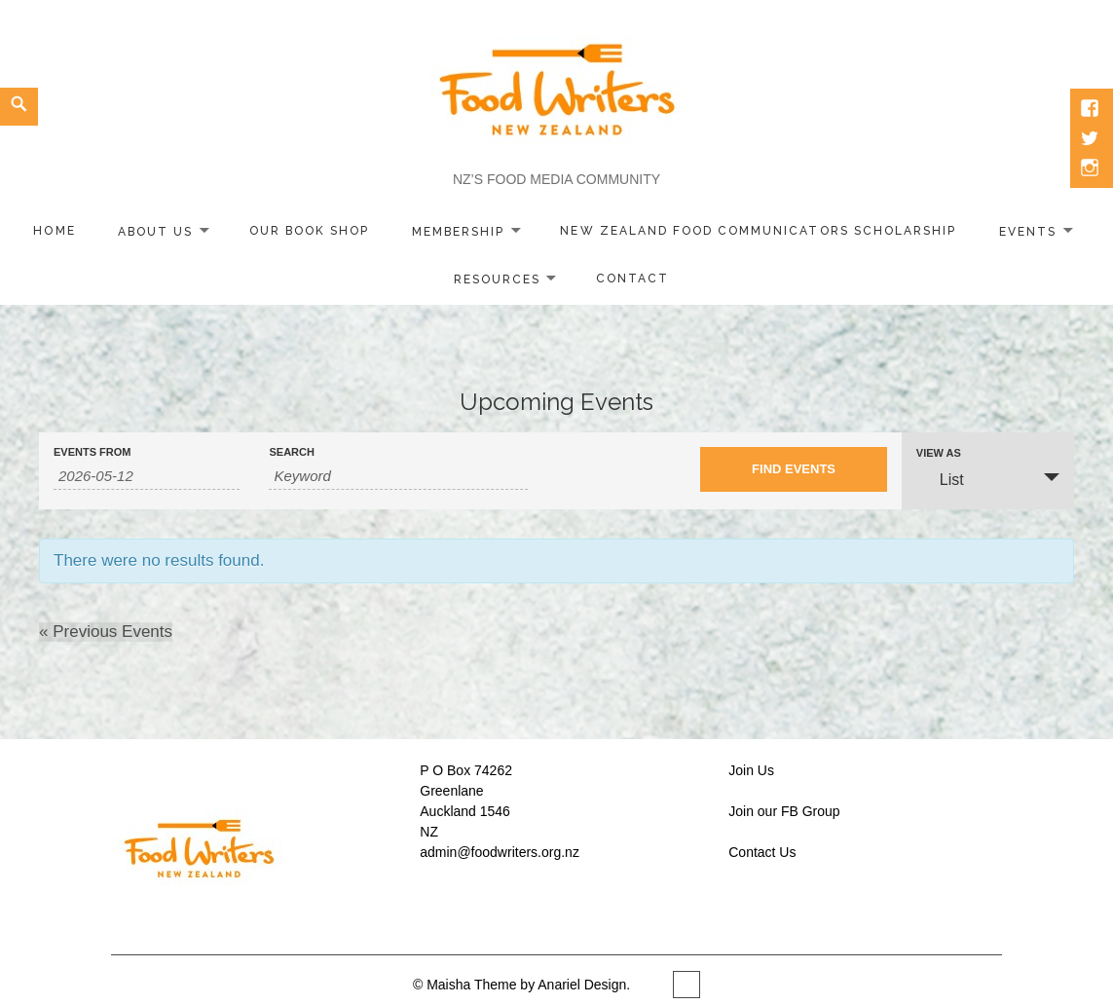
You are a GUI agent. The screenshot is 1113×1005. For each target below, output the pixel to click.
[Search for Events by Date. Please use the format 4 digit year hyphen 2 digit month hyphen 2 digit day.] (147, 476)
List (940, 478)
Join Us (751, 770)
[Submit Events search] (793, 469)
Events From (92, 452)
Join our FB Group (783, 811)
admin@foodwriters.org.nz (499, 852)
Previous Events (105, 631)
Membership (458, 231)
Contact (632, 278)
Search (291, 452)
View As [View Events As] (938, 453)
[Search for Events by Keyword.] (398, 476)
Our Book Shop (309, 231)
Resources (497, 278)
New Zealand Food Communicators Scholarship (758, 231)
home (54, 231)
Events (1028, 231)
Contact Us (762, 852)
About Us (155, 231)
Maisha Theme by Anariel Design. (530, 984)
